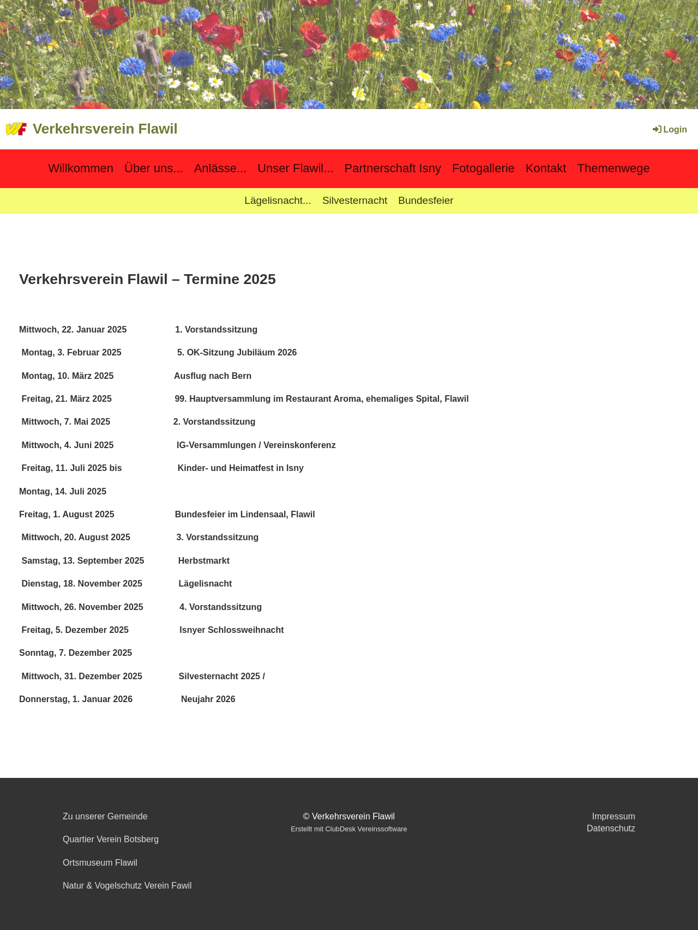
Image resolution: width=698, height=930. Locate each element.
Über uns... (153, 168)
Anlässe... (220, 168)
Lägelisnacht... (277, 200)
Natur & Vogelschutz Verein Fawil (127, 885)
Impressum (613, 816)
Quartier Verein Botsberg (111, 839)
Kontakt (546, 168)
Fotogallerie (483, 168)
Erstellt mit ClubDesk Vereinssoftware (349, 829)
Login (669, 129)
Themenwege (613, 168)
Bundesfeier (425, 200)
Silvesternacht (354, 200)
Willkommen (80, 168)
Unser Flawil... (295, 168)
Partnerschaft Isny (393, 168)
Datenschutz (611, 828)
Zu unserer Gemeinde (105, 816)
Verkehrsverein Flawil (105, 128)
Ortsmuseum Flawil (100, 862)
